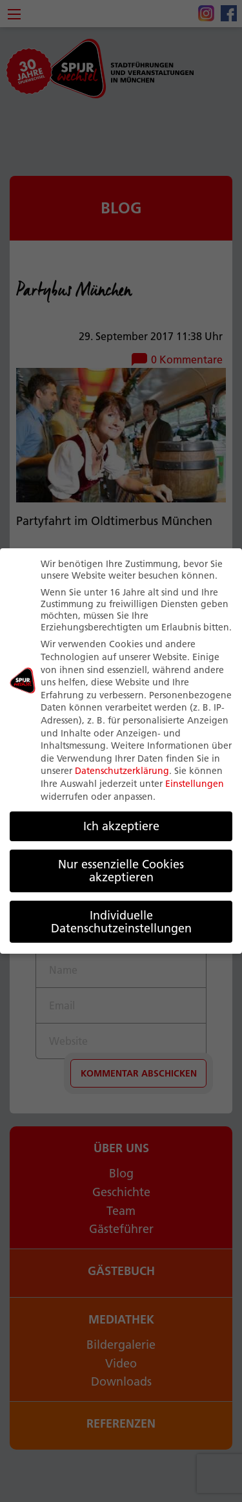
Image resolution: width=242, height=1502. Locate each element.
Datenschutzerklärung (122, 771)
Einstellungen (194, 783)
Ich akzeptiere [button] (121, 826)
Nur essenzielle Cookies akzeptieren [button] (121, 871)
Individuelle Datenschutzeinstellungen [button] (121, 921)
